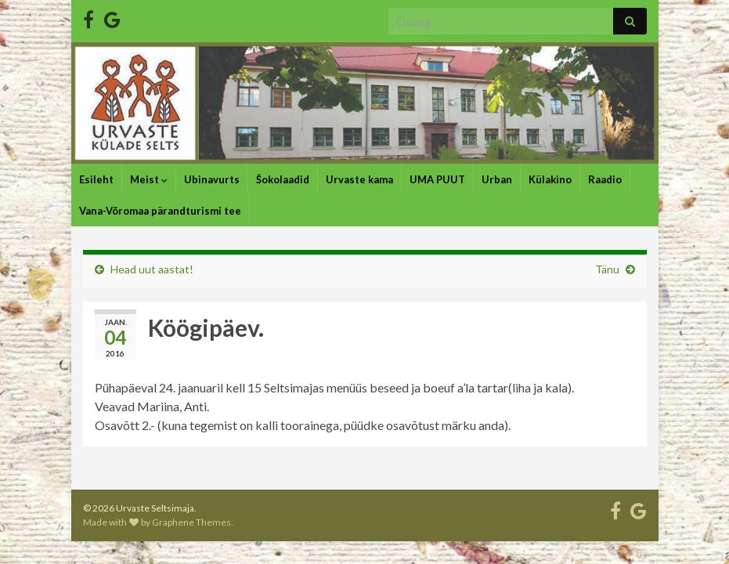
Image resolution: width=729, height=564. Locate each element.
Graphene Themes (191, 522)
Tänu (607, 269)
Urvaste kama (359, 179)
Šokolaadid (282, 179)
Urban (497, 179)
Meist (149, 179)
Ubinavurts (212, 179)
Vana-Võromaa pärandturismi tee (160, 210)
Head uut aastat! (151, 269)
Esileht (96, 179)
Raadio (605, 179)
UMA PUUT (437, 179)
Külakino (550, 179)
